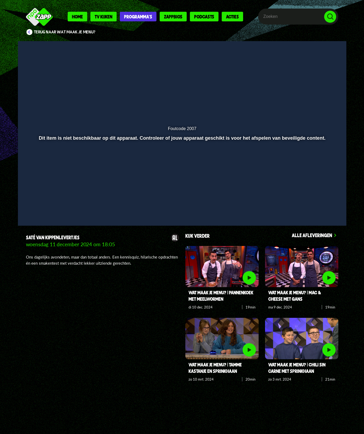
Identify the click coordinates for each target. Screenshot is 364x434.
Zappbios (173, 16)
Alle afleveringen (312, 235)
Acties (232, 16)
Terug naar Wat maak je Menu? (64, 32)
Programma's (138, 16)
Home (77, 16)
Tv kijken (103, 16)
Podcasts (204, 16)
